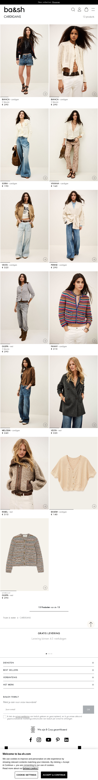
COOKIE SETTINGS (26, 775)
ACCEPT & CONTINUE (54, 775)
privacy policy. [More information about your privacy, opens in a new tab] (30, 768)
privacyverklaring (22, 716)
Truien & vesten (9, 618)
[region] (49, 764)
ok (88, 710)
